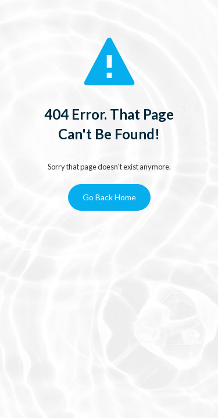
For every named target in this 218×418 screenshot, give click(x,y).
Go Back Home (109, 197)
